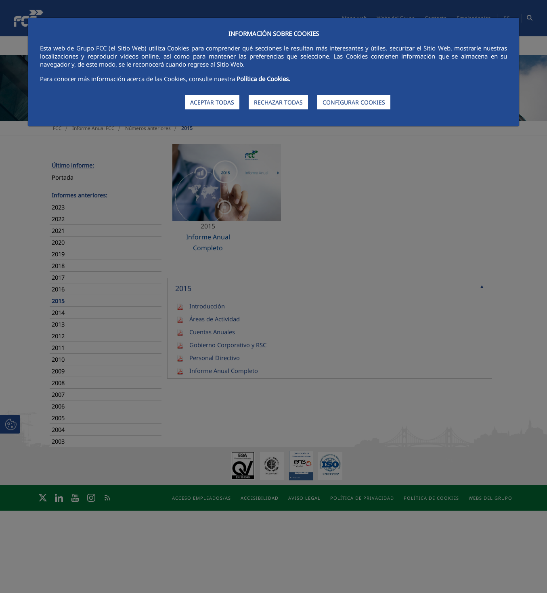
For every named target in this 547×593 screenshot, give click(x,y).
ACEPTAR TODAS (212, 102)
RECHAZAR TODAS (278, 102)
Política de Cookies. (263, 79)
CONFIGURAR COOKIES (354, 102)
